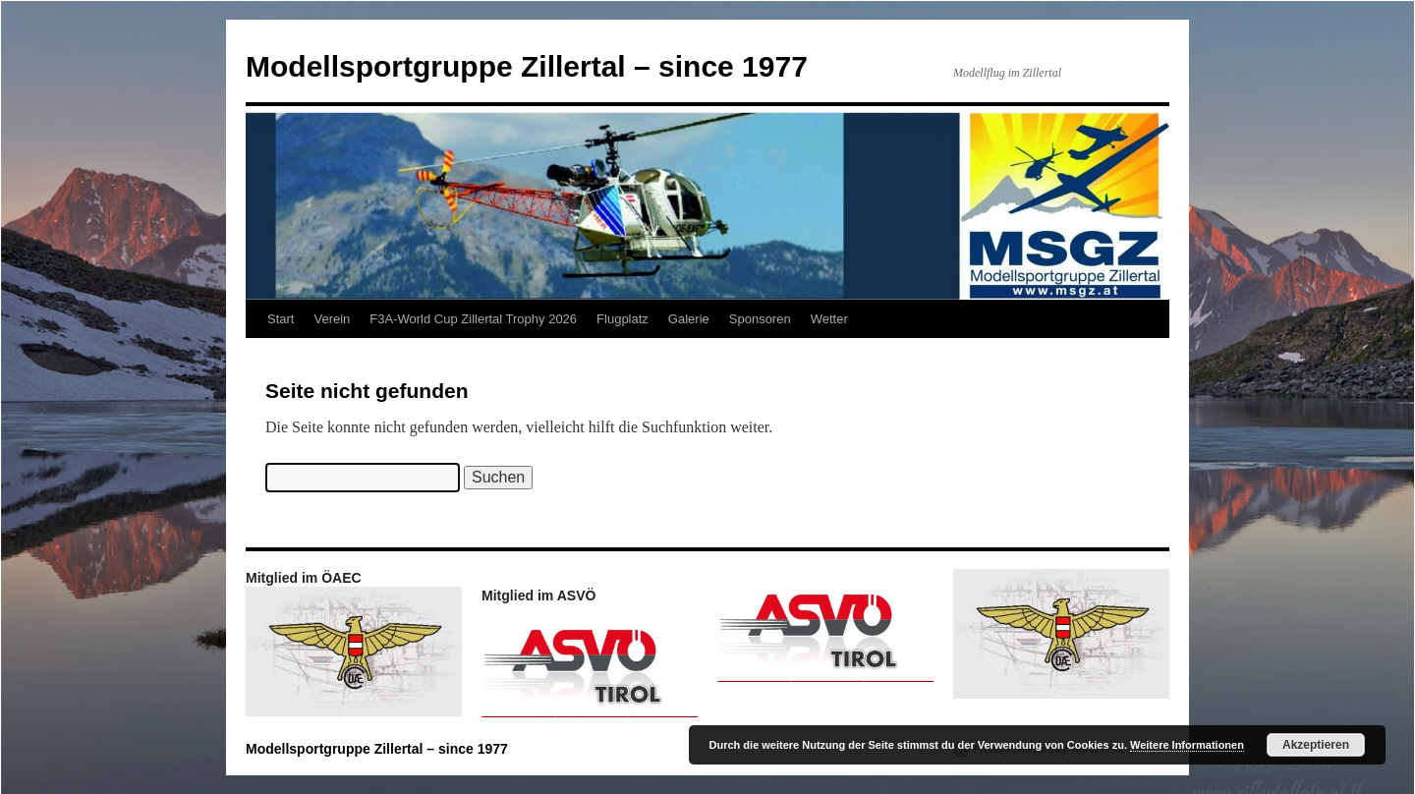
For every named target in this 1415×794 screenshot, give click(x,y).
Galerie (688, 319)
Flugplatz (622, 319)
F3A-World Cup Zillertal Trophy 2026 (473, 319)
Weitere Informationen (1187, 745)
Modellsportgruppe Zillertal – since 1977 (527, 66)
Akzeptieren (1315, 745)
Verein (331, 319)
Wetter (829, 319)
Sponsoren (760, 319)
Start (280, 319)
